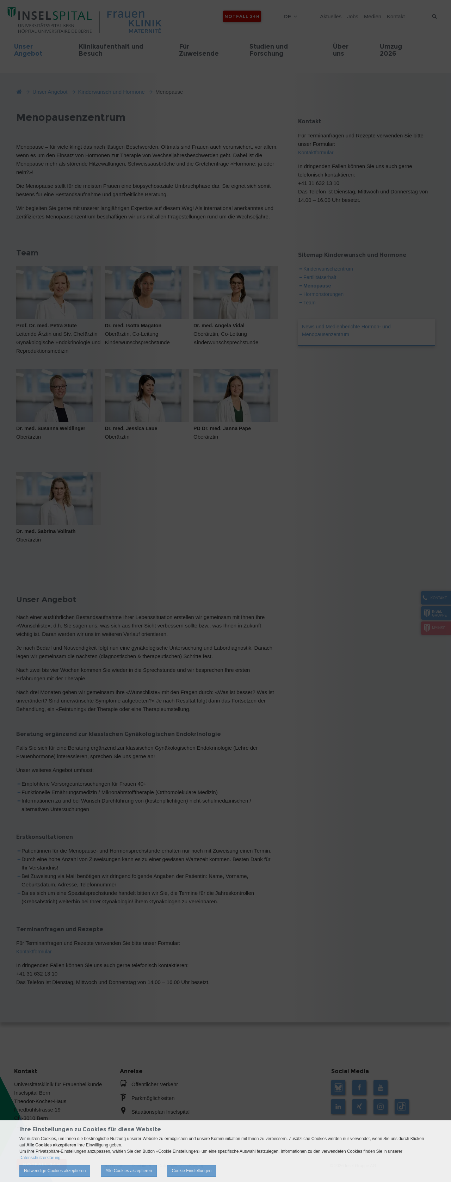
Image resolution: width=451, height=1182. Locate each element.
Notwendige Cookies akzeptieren (55, 1170)
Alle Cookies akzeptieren (128, 1170)
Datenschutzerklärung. (40, 1157)
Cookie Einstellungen (192, 1170)
